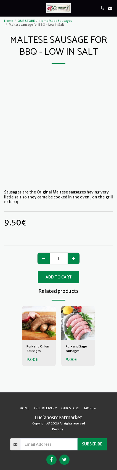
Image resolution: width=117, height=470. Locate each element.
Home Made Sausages (55, 21)
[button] (6, 7)
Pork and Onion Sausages (37, 348)
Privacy (57, 429)
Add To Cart (59, 277)
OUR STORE (26, 21)
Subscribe (92, 444)
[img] (39, 323)
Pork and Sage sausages (76, 348)
